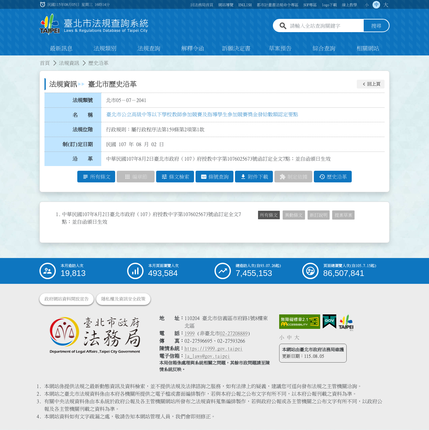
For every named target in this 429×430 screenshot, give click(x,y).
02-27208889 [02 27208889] (234, 333)
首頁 (45, 63)
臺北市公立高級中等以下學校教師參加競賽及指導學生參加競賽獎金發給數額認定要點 (202, 114)
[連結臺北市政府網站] (346, 323)
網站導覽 (225, 5)
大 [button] (385, 4)
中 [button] (376, 5)
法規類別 (105, 48)
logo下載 (329, 5)
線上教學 (349, 5)
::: (4, 59)
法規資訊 (69, 63)
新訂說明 (318, 215)
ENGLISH (245, 5)
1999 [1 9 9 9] (190, 333)
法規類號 (83, 100)
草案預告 (280, 48)
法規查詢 (149, 48)
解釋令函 (192, 48)
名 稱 (83, 115)
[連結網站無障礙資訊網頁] (299, 322)
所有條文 (269, 215)
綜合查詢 (324, 48)
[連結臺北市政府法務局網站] (94, 335)
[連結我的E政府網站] (329, 322)
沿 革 (83, 159)
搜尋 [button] (376, 26)
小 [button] (367, 5)
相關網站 (367, 48)
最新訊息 (61, 48)
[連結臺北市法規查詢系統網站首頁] (94, 24)
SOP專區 (310, 5)
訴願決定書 (236, 48)
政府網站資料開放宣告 (66, 299)
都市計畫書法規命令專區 (277, 5)
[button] (371, 84)
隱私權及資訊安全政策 (123, 299)
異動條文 (294, 215)
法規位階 (83, 129)
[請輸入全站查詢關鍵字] (325, 26)
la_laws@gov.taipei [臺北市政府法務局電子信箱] (207, 356)
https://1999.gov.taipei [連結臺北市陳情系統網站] (214, 348)
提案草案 (343, 215)
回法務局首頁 (202, 5)
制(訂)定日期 (77, 144)
